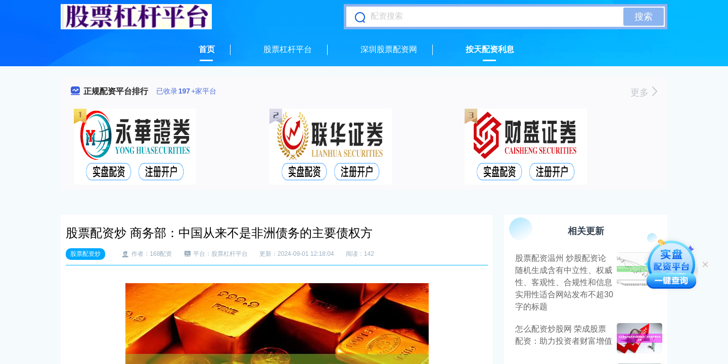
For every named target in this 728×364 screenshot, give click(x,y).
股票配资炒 (85, 253)
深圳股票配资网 (388, 49)
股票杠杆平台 (287, 49)
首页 (207, 49)
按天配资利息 (490, 49)
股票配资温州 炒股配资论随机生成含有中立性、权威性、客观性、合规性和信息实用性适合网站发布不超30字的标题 (564, 282)
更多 (643, 92)
